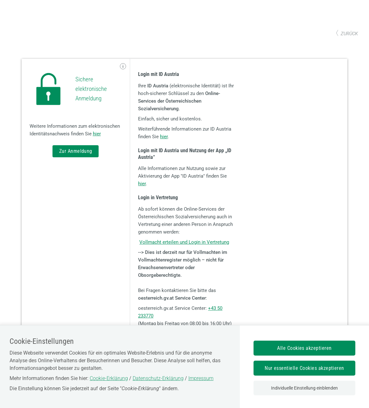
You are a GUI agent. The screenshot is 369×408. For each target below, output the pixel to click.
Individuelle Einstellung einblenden (304, 388)
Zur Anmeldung (75, 151)
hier (97, 134)
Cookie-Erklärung (109, 378)
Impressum (200, 378)
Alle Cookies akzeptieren (304, 348)
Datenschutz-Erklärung (158, 378)
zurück (349, 34)
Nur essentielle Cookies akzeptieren (304, 368)
